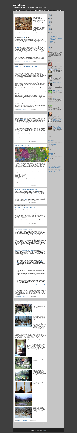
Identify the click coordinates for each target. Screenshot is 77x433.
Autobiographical (51, 153)
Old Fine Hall (55, 69)
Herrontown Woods (42, 10)
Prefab (49, 10)
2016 (50, 28)
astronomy (49, 158)
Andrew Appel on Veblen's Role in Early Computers (26, 189)
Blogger (44, 430)
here (25, 119)
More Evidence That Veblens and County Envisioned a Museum (28, 114)
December (52, 35)
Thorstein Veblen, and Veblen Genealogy (54, 168)
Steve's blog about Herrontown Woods (54, 167)
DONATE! (59, 10)
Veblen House (19, 5)
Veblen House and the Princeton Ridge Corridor (25, 145)
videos (26, 199)
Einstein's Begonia (55, 75)
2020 (50, 22)
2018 (50, 25)
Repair (49, 149)
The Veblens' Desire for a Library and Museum (25, 207)
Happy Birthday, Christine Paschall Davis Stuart (57, 120)
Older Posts (43, 423)
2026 (50, 14)
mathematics (50, 150)
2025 (50, 15)
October (51, 41)
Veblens (26, 10)
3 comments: (25, 420)
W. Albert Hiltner (50, 155)
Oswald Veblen (50, 148)
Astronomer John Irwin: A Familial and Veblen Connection (57, 83)
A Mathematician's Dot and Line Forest (23, 15)
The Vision (21, 10)
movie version (23, 37)
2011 (50, 45)
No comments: (25, 61)
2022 (50, 19)
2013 (50, 32)
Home (16, 10)
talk (37, 191)
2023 (50, 18)
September (52, 42)
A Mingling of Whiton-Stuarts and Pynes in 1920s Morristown (57, 97)
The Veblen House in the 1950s (21, 301)
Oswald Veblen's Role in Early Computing (24, 229)
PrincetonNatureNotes (51, 171)
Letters (30, 10)
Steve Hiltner (51, 51)
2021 (50, 21)
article (18, 47)
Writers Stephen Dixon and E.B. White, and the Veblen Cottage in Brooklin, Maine (57, 127)
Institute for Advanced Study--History (54, 170)
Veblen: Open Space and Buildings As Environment (26, 66)
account (38, 68)
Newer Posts (17, 423)
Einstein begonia (50, 157)
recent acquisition (21, 172)
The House (35, 10)
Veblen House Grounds (52, 144)
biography (49, 145)
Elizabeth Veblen (51, 159)
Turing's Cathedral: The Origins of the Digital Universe (24, 250)
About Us (54, 10)
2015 (50, 29)
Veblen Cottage (50, 154)
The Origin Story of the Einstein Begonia (56, 62)
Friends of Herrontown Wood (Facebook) (54, 166)
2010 (50, 47)
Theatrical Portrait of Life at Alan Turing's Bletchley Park (57, 112)
